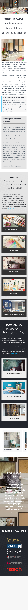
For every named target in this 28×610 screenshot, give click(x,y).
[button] (1, 497)
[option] (14, 496)
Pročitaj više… (11, 208)
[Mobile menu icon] (2, 3)
